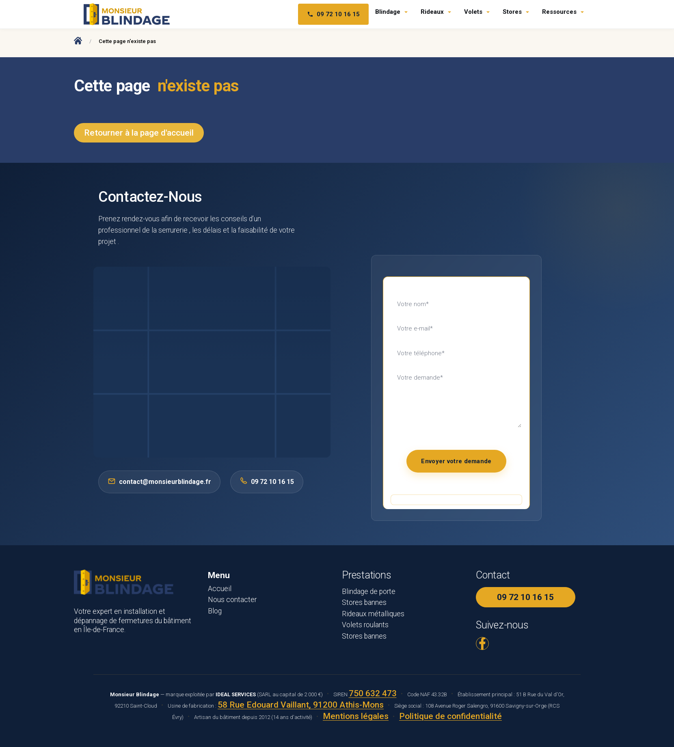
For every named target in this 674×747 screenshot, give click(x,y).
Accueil (219, 589)
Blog (215, 611)
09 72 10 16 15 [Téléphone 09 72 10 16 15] (333, 14)
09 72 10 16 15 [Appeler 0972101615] (267, 481)
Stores (512, 11)
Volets (473, 11)
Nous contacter (232, 600)
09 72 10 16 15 (525, 597)
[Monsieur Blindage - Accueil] (127, 14)
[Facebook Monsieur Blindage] (482, 643)
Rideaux (432, 11)
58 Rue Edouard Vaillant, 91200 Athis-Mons (301, 705)
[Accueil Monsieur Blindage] (78, 40)
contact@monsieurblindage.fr (159, 481)
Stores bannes (364, 602)
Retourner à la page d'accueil (139, 133)
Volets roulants (365, 625)
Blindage (387, 11)
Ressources (559, 11)
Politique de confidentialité (450, 716)
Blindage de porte (368, 591)
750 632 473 (373, 693)
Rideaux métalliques (373, 614)
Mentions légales (356, 716)
